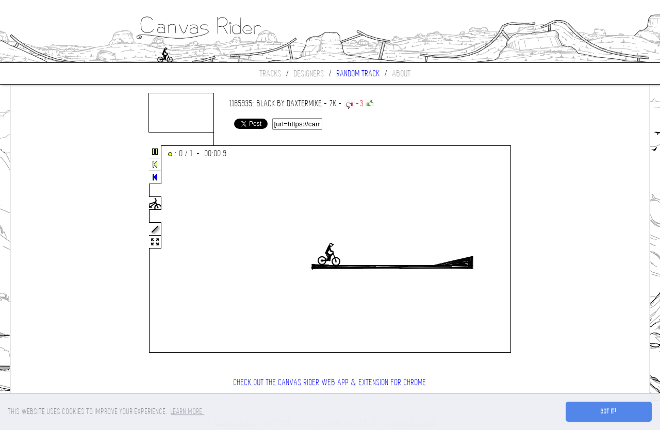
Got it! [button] (609, 411)
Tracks (271, 73)
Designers (309, 73)
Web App (335, 382)
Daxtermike (304, 103)
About (401, 73)
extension (374, 382)
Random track (358, 73)
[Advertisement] (54, 249)
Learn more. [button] (187, 411)
